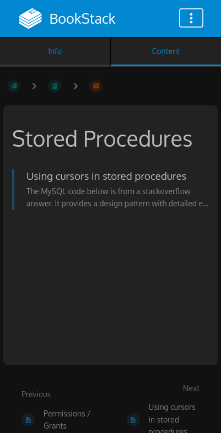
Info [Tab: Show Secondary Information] (55, 51)
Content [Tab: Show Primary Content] (166, 51)
